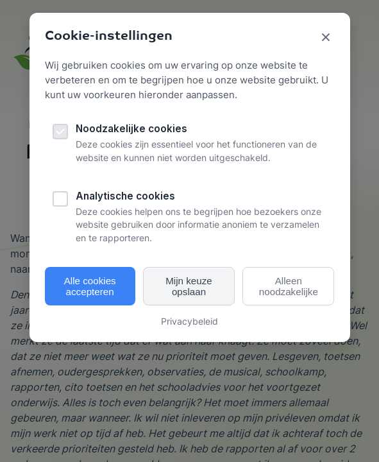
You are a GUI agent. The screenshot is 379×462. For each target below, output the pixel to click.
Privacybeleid (189, 321)
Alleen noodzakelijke (288, 286)
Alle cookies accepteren (90, 286)
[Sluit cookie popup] (326, 38)
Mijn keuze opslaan (188, 286)
